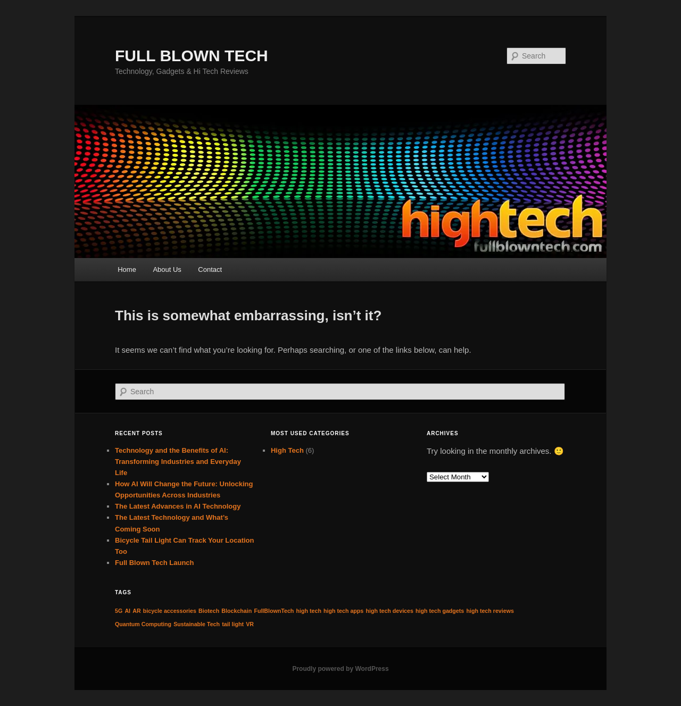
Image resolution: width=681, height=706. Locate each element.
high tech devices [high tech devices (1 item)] (389, 611)
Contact (210, 269)
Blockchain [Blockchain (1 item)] (236, 611)
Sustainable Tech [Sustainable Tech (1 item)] (196, 624)
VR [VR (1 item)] (250, 624)
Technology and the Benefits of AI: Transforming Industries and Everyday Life (178, 461)
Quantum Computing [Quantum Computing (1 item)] (143, 624)
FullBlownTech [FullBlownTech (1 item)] (274, 611)
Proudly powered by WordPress (340, 668)
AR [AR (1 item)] (136, 611)
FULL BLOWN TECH (191, 55)
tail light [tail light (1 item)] (233, 624)
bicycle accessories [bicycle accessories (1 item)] (169, 611)
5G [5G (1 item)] (118, 611)
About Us (167, 269)
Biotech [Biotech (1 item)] (208, 611)
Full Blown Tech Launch (154, 563)
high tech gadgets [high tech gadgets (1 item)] (440, 611)
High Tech (287, 450)
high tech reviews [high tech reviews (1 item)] (489, 611)
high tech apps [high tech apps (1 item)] (343, 611)
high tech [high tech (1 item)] (308, 611)
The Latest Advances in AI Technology (177, 506)
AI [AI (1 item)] (127, 611)
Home (127, 269)
